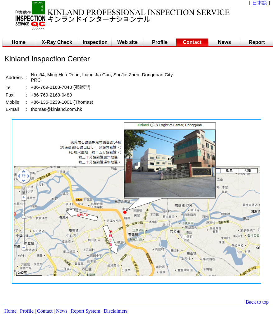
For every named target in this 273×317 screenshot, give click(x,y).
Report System (85, 311)
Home (10, 311)
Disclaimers (115, 311)
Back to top (257, 302)
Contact (45, 311)
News (61, 311)
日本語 (259, 3)
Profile (27, 311)
